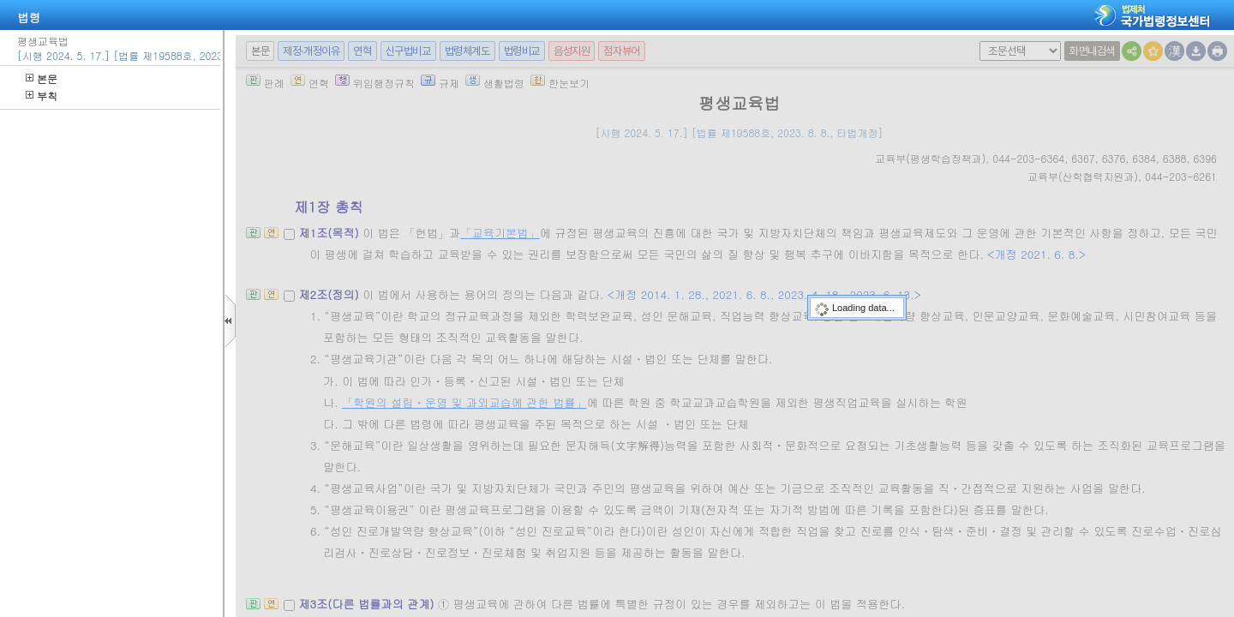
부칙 (41, 95)
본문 (41, 78)
